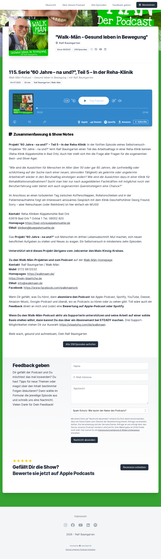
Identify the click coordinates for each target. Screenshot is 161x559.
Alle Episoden (98, 5)
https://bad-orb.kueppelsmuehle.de (47, 223)
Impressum (80, 516)
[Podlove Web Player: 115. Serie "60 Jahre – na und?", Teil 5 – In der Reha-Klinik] (80, 108)
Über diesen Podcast (73, 5)
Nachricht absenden (84, 440)
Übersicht (50, 5)
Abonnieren (147, 4)
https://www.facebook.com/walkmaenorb (51, 287)
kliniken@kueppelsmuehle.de (36, 227)
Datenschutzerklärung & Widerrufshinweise (119, 430)
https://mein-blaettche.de (25, 278)
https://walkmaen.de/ (40, 273)
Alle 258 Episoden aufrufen (80, 344)
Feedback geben (122, 5)
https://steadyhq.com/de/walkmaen (82, 324)
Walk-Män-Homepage (98, 260)
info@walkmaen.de (30, 283)
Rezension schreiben (134, 467)
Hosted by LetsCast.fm (80, 546)
